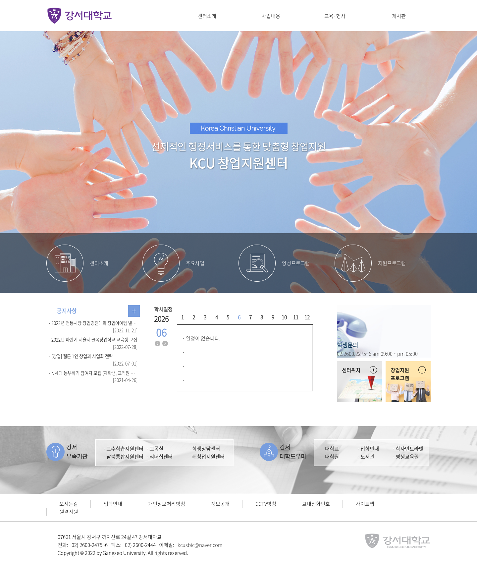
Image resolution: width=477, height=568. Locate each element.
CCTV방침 (265, 503)
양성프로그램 (296, 263)
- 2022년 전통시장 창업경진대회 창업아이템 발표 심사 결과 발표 (93, 322)
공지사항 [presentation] (67, 311)
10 (284, 317)
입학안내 (369, 448)
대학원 (332, 456)
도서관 (367, 456)
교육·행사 (334, 16)
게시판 (399, 16)
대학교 (332, 448)
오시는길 (68, 503)
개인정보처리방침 (166, 503)
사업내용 (271, 16)
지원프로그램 (392, 263)
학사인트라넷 (409, 448)
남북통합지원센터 (124, 456)
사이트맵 (365, 503)
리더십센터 (161, 456)
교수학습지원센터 (124, 448)
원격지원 (69, 511)
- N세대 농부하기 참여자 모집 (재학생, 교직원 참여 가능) (93, 372)
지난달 (157, 343)
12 (307, 317)
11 (295, 317)
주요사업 (195, 263)
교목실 (156, 448)
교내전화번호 (316, 503)
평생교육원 (407, 456)
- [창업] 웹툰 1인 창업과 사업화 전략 (81, 356)
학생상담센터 (206, 448)
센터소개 (207, 16)
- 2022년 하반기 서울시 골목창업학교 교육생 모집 (93, 339)
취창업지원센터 (208, 456)
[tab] (66, 311)
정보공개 (220, 503)
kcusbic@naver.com (200, 544)
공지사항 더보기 (134, 311)
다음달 (165, 343)
